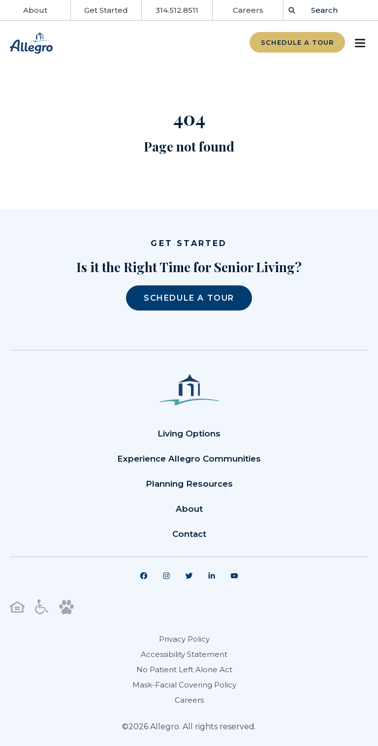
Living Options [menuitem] (189, 433)
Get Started (106, 10)
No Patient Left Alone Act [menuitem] (184, 669)
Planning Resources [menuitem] (189, 484)
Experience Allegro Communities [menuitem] (189, 459)
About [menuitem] (189, 509)
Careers (248, 10)
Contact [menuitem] (189, 534)
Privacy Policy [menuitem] (184, 639)
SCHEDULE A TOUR (189, 298)
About (35, 10)
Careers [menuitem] (189, 700)
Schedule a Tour (297, 42)
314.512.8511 (177, 10)
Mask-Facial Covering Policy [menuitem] (184, 684)
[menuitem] (144, 576)
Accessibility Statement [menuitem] (184, 654)
